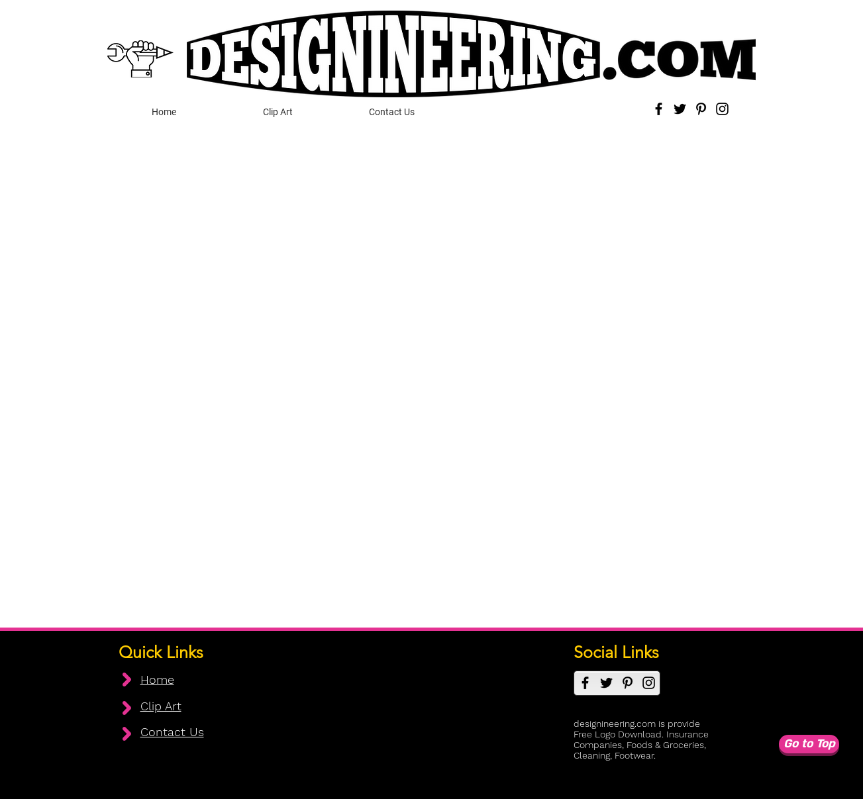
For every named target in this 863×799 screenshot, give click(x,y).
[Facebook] (658, 109)
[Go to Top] (809, 744)
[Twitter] (680, 109)
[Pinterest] (701, 109)
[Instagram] (722, 109)
